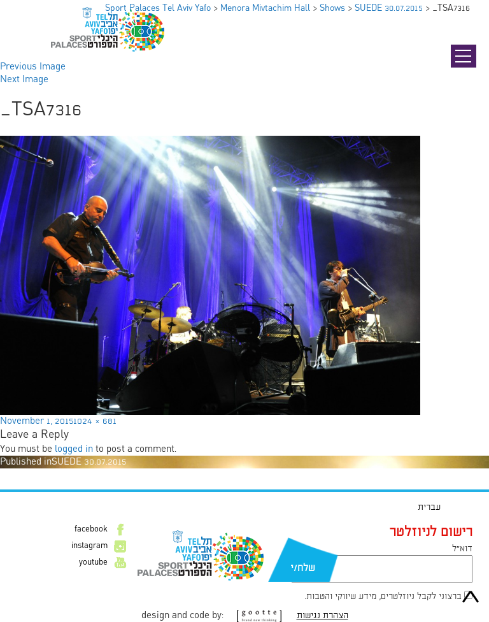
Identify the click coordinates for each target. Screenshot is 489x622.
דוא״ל (462, 548)
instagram (89, 546)
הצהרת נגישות (322, 615)
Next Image (24, 79)
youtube (93, 563)
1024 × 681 (95, 421)
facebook (91, 529)
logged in (74, 449)
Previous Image (33, 66)
